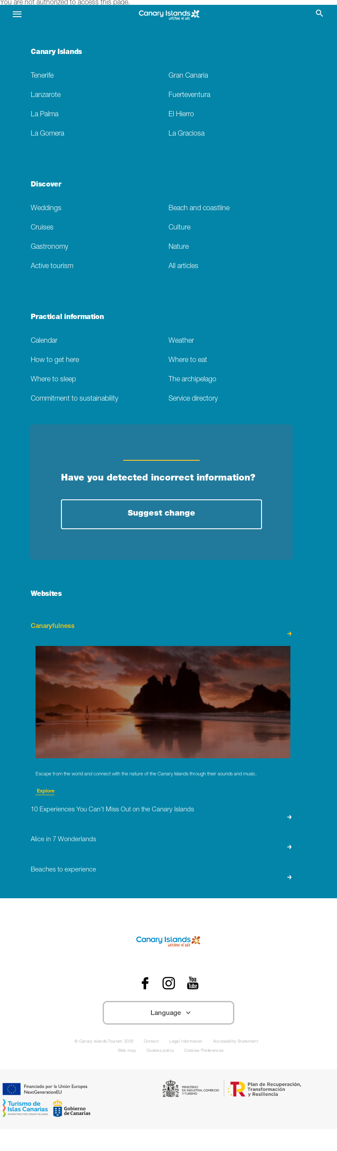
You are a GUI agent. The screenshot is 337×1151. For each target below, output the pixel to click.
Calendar (44, 341)
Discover (46, 185)
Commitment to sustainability (74, 399)
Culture (179, 228)
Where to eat (187, 360)
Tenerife (42, 76)
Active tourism (52, 266)
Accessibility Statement (235, 1042)
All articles (183, 266)
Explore (45, 791)
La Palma (44, 114)
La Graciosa (186, 134)
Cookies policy (160, 1051)
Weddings (46, 208)
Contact (151, 1042)
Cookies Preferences (203, 1051)
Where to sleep (53, 380)
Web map (127, 1051)
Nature (178, 247)
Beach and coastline (198, 208)
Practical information (67, 317)
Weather (181, 341)
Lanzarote (46, 95)
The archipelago (192, 380)
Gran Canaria (188, 76)
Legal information (185, 1042)
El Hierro (181, 114)
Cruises (42, 228)
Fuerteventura (189, 95)
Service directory (193, 399)
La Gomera (47, 134)
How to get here (55, 360)
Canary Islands (56, 52)
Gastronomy (49, 247)
